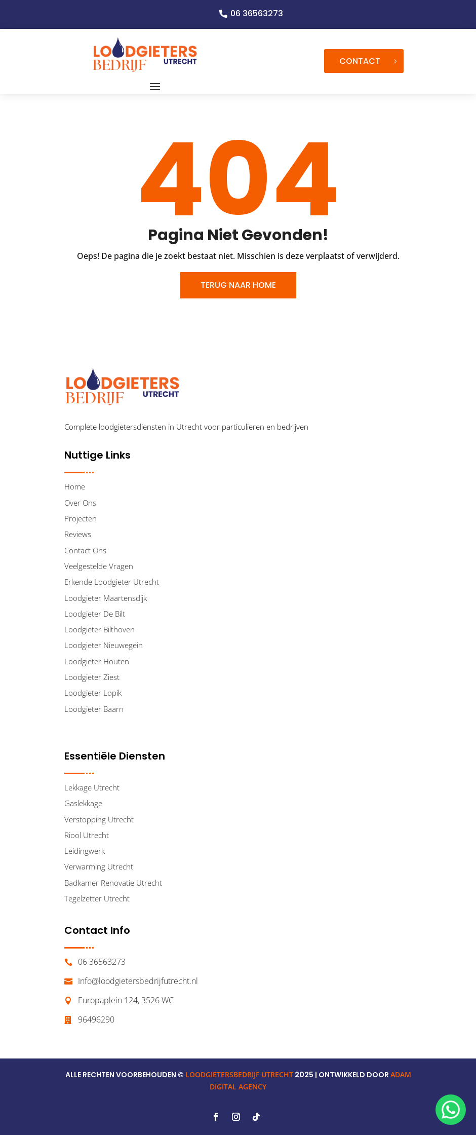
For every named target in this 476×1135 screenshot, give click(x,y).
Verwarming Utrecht (98, 866)
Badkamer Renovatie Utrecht (113, 883)
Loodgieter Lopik (93, 693)
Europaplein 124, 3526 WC (126, 1000)
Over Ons (80, 503)
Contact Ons (85, 550)
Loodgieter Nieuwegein (103, 645)
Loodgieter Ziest (92, 677)
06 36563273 (256, 13)
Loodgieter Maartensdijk (105, 598)
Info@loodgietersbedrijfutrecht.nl (138, 981)
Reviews (77, 534)
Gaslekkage (83, 803)
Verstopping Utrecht (99, 819)
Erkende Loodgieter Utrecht (111, 582)
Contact (359, 61)
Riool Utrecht (86, 835)
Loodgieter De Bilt (94, 614)
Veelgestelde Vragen (98, 566)
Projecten (80, 518)
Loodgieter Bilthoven (99, 629)
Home (74, 486)
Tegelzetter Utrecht (97, 898)
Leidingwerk (84, 851)
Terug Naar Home (238, 285)
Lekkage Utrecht (92, 787)
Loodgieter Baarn (94, 709)
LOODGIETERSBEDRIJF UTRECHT (239, 1074)
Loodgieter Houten (96, 661)
